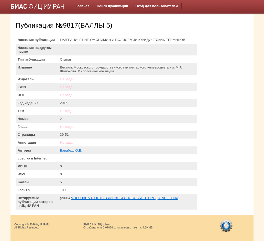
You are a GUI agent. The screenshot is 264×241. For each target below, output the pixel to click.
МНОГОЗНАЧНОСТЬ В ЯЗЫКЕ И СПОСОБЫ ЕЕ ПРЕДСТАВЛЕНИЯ (124, 198)
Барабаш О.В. (71, 150)
